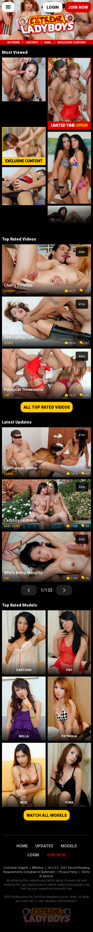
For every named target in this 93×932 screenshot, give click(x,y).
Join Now (55, 855)
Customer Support (15, 868)
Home (22, 846)
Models (69, 846)
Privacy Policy (68, 872)
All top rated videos (47, 407)
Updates (44, 846)
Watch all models (47, 815)
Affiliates (38, 868)
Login (53, 7)
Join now (78, 7)
